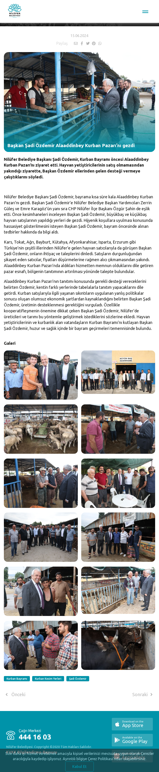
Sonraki (143, 694)
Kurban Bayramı (17, 678)
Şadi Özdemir (77, 678)
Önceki (14, 694)
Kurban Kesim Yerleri (48, 678)
